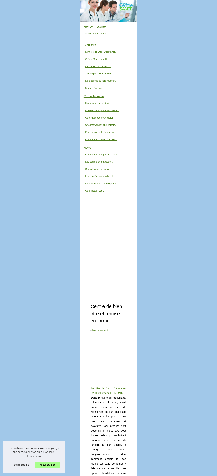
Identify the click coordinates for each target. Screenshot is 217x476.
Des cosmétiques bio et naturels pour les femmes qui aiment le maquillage (120, 403)
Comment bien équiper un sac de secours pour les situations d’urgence (102, 195)
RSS (77, 472)
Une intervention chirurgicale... (30, 179)
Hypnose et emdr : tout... (27, 157)
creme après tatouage (117, 315)
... (171, 181)
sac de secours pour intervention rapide (124, 214)
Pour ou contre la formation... (30, 186)
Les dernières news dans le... (30, 231)
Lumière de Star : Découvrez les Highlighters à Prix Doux (94, 157)
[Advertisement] (133, 126)
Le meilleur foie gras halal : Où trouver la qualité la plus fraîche (114, 375)
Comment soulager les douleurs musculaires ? (106, 392)
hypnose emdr (138, 248)
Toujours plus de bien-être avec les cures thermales (108, 415)
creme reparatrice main (106, 281)
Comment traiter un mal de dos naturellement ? (106, 370)
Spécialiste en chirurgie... (28, 223)
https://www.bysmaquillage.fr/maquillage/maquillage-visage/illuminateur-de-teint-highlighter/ (115, 181)
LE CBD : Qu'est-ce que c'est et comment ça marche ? (110, 398)
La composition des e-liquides (30, 238)
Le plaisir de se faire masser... (30, 135)
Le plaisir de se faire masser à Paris (100, 353)
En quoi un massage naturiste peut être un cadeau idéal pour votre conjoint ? (122, 409)
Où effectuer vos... (24, 245)
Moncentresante (71, 99)
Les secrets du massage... (28, 216)
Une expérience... (24, 142)
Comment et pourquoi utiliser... (30, 194)
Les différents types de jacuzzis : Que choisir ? (106, 381)
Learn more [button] (34, 456)
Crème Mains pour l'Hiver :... (29, 113)
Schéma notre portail (25, 88)
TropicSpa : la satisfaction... (29, 128)
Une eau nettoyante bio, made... (31, 165)
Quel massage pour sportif (28, 172)
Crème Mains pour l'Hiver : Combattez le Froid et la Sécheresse (98, 262)
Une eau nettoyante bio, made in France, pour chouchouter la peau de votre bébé (124, 347)
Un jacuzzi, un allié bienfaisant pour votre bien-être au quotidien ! (115, 364)
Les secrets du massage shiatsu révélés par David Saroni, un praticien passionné (124, 334)
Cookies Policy (67, 472)
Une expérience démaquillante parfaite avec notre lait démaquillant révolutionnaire (124, 358)
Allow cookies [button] (47, 465)
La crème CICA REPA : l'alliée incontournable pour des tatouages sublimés (104, 296)
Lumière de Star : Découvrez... (30, 106)
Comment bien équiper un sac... (31, 209)
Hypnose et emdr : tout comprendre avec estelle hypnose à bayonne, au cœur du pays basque (116, 229)
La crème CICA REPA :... (28, 121)
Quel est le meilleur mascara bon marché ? (104, 387)
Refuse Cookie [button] (20, 465)
